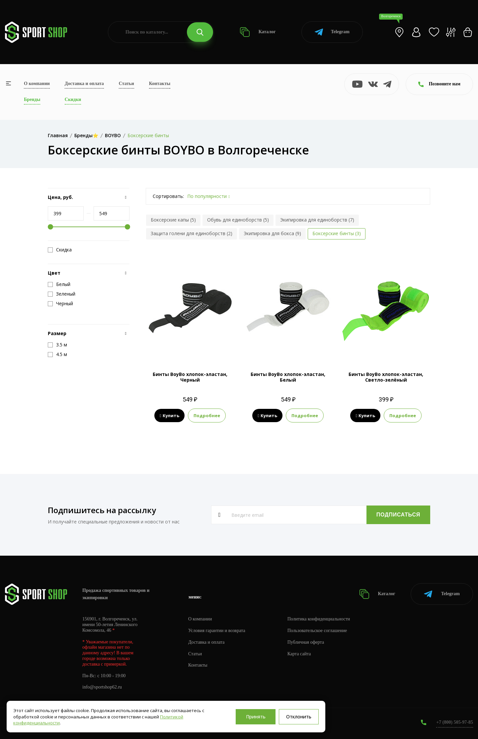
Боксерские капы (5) (173, 220)
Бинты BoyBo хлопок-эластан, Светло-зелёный (386, 377)
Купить (169, 415)
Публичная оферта (305, 642)
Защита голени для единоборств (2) (191, 233)
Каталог (258, 32)
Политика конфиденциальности (318, 618)
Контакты (159, 83)
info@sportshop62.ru (102, 687)
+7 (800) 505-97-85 (454, 722)
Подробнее (207, 415)
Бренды (32, 99)
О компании (37, 83)
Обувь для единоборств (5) (238, 220)
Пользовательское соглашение (317, 630)
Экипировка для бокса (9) (272, 233)
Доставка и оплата (84, 83)
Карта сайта (299, 653)
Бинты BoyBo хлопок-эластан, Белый (288, 377)
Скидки (73, 99)
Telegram (332, 32)
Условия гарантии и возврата (216, 630)
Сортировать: (168, 196)
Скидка (60, 249)
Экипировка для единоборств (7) (317, 220)
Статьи (126, 83)
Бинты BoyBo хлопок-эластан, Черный (190, 377)
